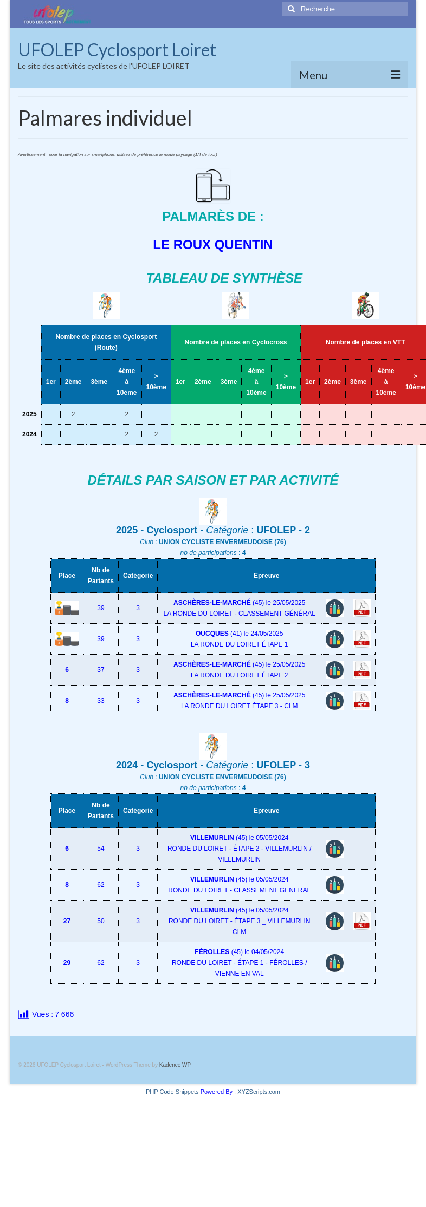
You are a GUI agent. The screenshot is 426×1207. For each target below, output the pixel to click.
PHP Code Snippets (172, 1091)
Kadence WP (175, 1065)
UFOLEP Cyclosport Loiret (117, 49)
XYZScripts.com (258, 1091)
